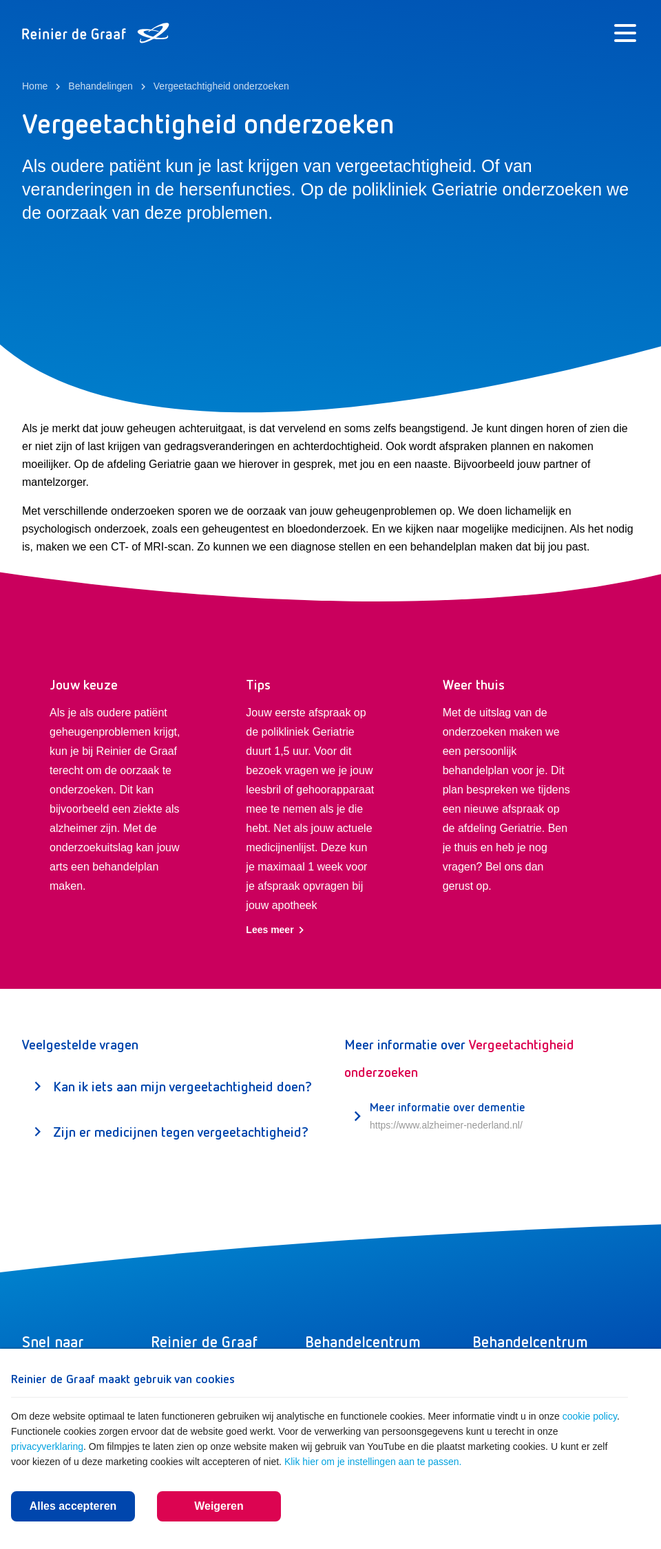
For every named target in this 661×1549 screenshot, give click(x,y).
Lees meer (275, 930)
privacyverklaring (47, 1446)
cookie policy (590, 1416)
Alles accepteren (72, 1506)
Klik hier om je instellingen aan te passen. (373, 1461)
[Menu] (625, 33)
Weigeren (219, 1506)
